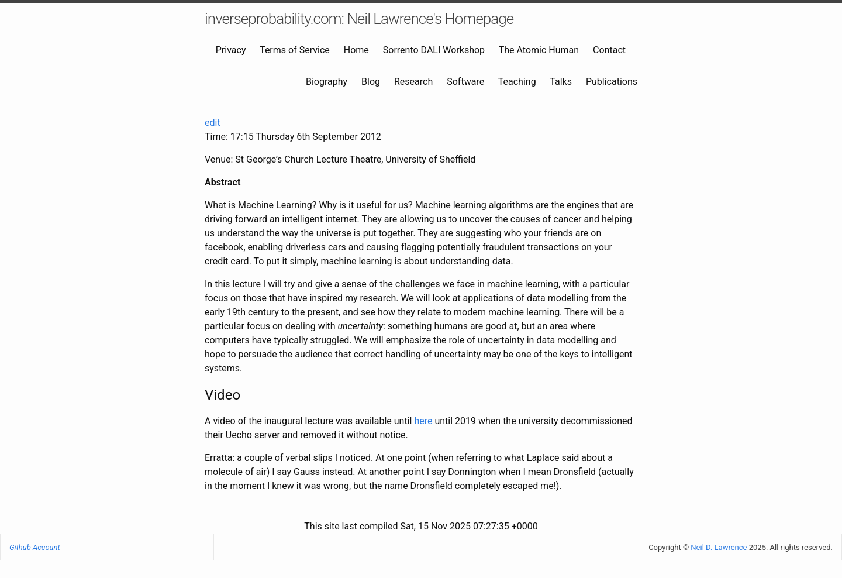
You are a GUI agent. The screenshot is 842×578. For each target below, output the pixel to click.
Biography (326, 81)
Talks (561, 81)
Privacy (231, 50)
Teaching (517, 81)
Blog (370, 81)
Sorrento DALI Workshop (434, 50)
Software (465, 81)
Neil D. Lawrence (719, 547)
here (423, 420)
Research (413, 81)
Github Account (34, 547)
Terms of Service (295, 50)
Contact (609, 50)
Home (356, 50)
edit (212, 122)
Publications (611, 81)
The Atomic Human (539, 50)
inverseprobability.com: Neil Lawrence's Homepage (359, 18)
